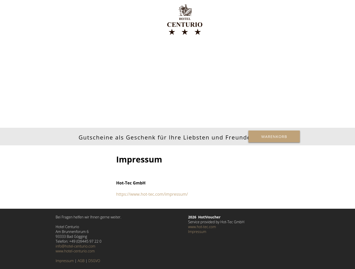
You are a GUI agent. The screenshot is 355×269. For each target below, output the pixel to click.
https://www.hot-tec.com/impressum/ (152, 194)
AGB (80, 260)
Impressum (65, 260)
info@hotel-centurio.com (76, 246)
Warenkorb (274, 136)
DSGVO (94, 260)
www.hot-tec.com (202, 226)
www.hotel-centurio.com (75, 251)
